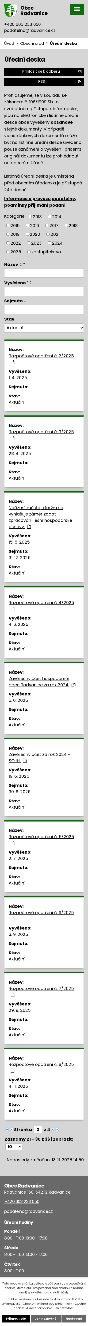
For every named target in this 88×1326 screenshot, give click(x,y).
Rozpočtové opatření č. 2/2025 (41, 358)
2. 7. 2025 (18, 858)
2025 (16, 252)
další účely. (61, 1292)
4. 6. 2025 (18, 624)
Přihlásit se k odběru (51, 71)
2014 (56, 217)
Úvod (9, 43)
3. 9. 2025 (18, 934)
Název (13, 264)
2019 (15, 234)
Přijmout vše (16, 1319)
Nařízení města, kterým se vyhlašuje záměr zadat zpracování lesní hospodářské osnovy (40, 517)
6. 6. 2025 (18, 700)
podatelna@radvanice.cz (30, 30)
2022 (16, 243)
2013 (37, 217)
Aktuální (17, 402)
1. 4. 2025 (18, 378)
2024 (57, 243)
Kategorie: (14, 216)
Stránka (23, 1129)
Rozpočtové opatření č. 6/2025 (41, 915)
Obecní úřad (32, 43)
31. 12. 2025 (20, 557)
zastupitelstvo (46, 252)
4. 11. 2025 (18, 1086)
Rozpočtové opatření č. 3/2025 (41, 434)
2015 (15, 225)
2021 (55, 234)
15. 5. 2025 (19, 542)
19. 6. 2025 (19, 776)
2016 (34, 225)
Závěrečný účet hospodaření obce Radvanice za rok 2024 (42, 682)
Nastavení (74, 1319)
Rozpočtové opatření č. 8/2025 (41, 1067)
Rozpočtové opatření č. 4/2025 (41, 605)
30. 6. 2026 (20, 792)
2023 (36, 243)
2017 (54, 225)
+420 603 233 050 (22, 24)
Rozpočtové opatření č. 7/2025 (41, 991)
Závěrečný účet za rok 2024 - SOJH (39, 757)
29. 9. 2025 (20, 1010)
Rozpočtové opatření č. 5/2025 (41, 839)
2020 (35, 234)
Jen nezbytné (46, 1319)
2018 (73, 225)
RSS (59, 81)
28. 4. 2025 (20, 453)
